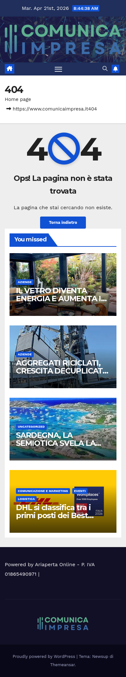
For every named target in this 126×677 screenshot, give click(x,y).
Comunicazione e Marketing (43, 491)
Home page (18, 99)
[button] (105, 69)
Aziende (25, 282)
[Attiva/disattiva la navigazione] (59, 69)
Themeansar (62, 664)
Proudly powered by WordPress (45, 656)
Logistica (26, 499)
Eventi (80, 491)
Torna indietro (63, 222)
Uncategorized (31, 426)
